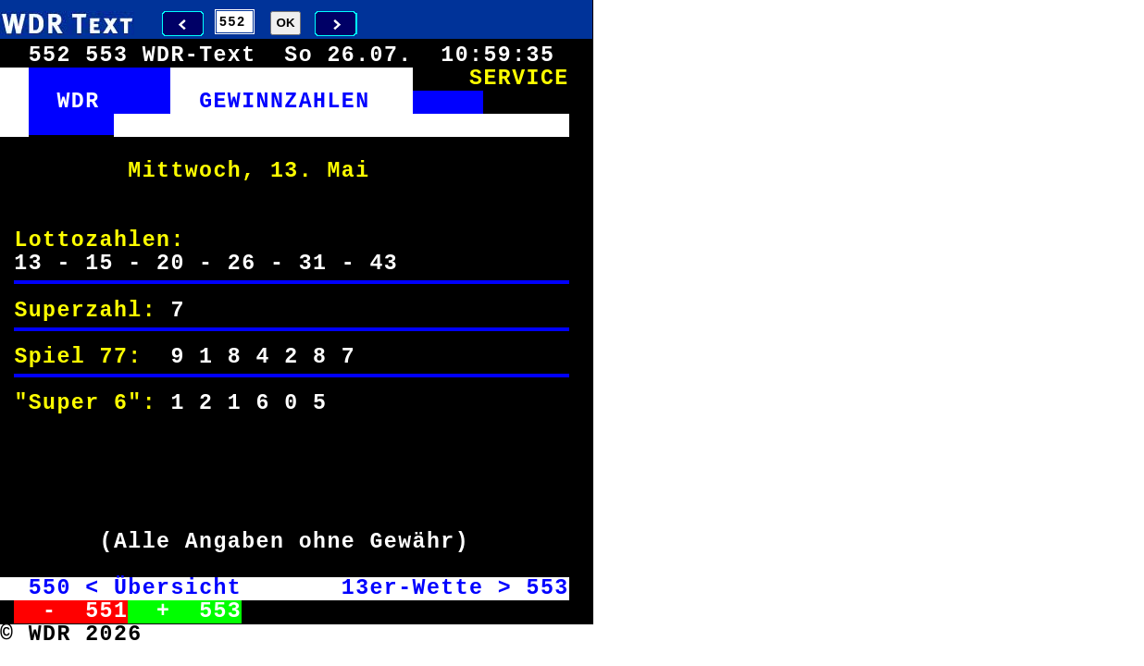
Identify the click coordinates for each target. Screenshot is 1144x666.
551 (106, 611)
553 (547, 588)
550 (50, 588)
